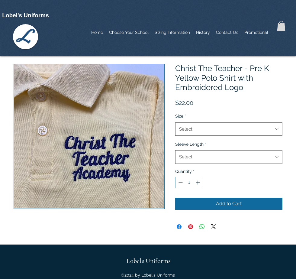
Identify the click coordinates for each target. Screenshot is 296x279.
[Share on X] (213, 226)
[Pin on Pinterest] (190, 226)
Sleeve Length (190, 144)
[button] (281, 26)
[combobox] (228, 129)
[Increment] (198, 182)
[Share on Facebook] (179, 226)
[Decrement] (180, 182)
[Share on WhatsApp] (202, 226)
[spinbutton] (189, 182)
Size (180, 116)
